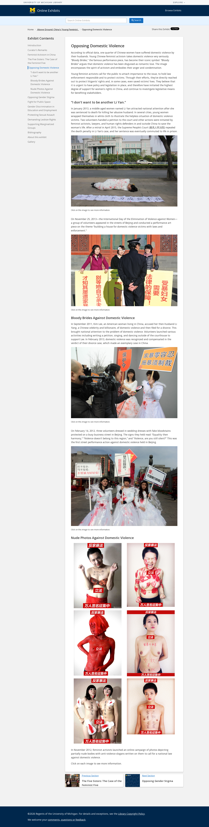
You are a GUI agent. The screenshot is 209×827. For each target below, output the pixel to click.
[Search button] (136, 20)
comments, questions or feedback (67, 819)
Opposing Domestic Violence (44, 67)
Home (31, 29)
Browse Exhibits (173, 10)
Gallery (31, 141)
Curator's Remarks (37, 50)
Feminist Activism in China (41, 54)
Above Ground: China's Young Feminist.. (58, 29)
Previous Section (90, 775)
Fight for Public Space (39, 101)
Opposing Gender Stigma (41, 97)
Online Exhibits (48, 10)
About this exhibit (37, 137)
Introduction (34, 45)
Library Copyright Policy (131, 813)
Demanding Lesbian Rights (42, 119)
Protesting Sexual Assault (41, 114)
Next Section (148, 775)
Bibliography (34, 132)
